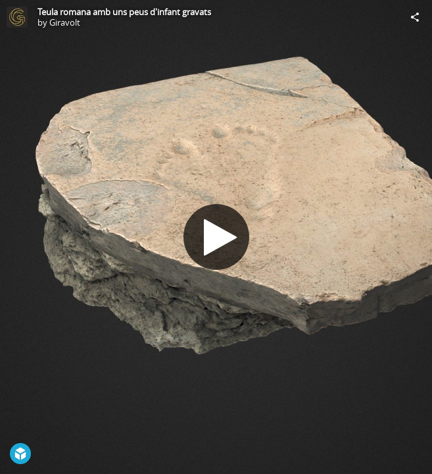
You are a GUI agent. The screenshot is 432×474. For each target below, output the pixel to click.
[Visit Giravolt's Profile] (17, 17)
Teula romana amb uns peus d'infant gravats (124, 12)
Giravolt (64, 22)
